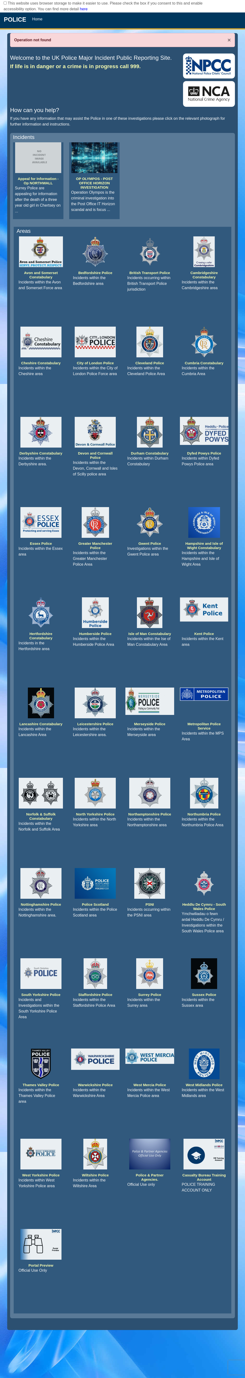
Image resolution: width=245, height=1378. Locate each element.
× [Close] (229, 40)
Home (37, 19)
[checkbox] (5, 3)
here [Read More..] (84, 9)
